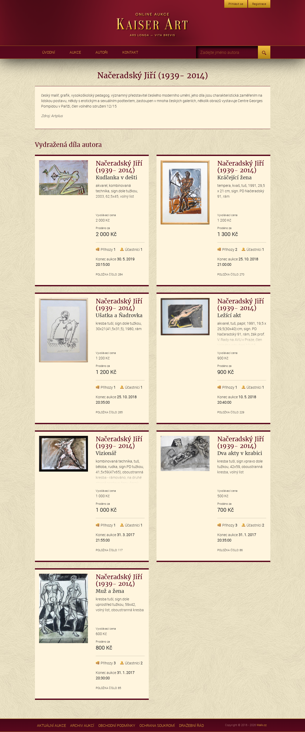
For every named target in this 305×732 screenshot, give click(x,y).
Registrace (259, 4)
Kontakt (130, 52)
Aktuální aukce (51, 725)
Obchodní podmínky (116, 725)
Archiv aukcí (82, 725)
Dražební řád (191, 725)
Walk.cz (261, 725)
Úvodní (48, 52)
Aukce (75, 52)
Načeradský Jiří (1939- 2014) (119, 170)
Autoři (101, 52)
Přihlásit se (235, 4)
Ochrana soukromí (157, 725)
